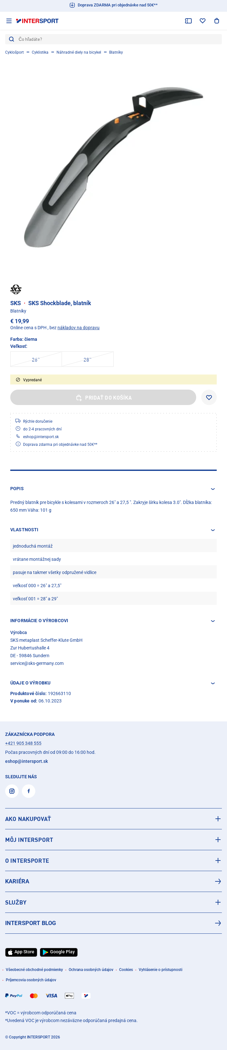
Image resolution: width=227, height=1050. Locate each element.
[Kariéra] (113, 881)
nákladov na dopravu (78, 327)
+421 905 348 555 (23, 743)
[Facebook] (28, 791)
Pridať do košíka (103, 397)
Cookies (126, 969)
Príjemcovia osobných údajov (31, 980)
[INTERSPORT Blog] (113, 923)
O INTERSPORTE (27, 860)
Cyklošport (14, 52)
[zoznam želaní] (202, 21)
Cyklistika (40, 52)
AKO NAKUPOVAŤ (28, 818)
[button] (113, 489)
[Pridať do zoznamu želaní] (209, 397)
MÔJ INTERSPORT (29, 839)
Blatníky (116, 52)
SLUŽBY (15, 902)
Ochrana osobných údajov (91, 969)
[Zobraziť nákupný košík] (217, 21)
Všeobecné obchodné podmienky (34, 969)
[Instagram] (12, 791)
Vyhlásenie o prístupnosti (160, 969)
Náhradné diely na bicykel (79, 52)
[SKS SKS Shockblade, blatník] (113, 167)
